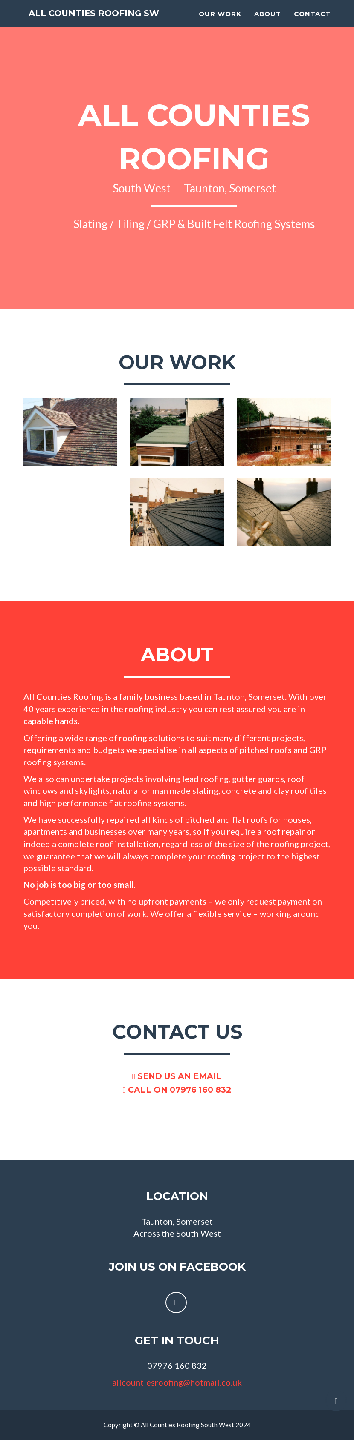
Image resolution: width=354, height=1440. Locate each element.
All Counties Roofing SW (95, 17)
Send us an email (177, 1076)
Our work (220, 17)
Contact (312, 17)
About (267, 17)
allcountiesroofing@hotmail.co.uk (177, 1382)
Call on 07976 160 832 (177, 1090)
